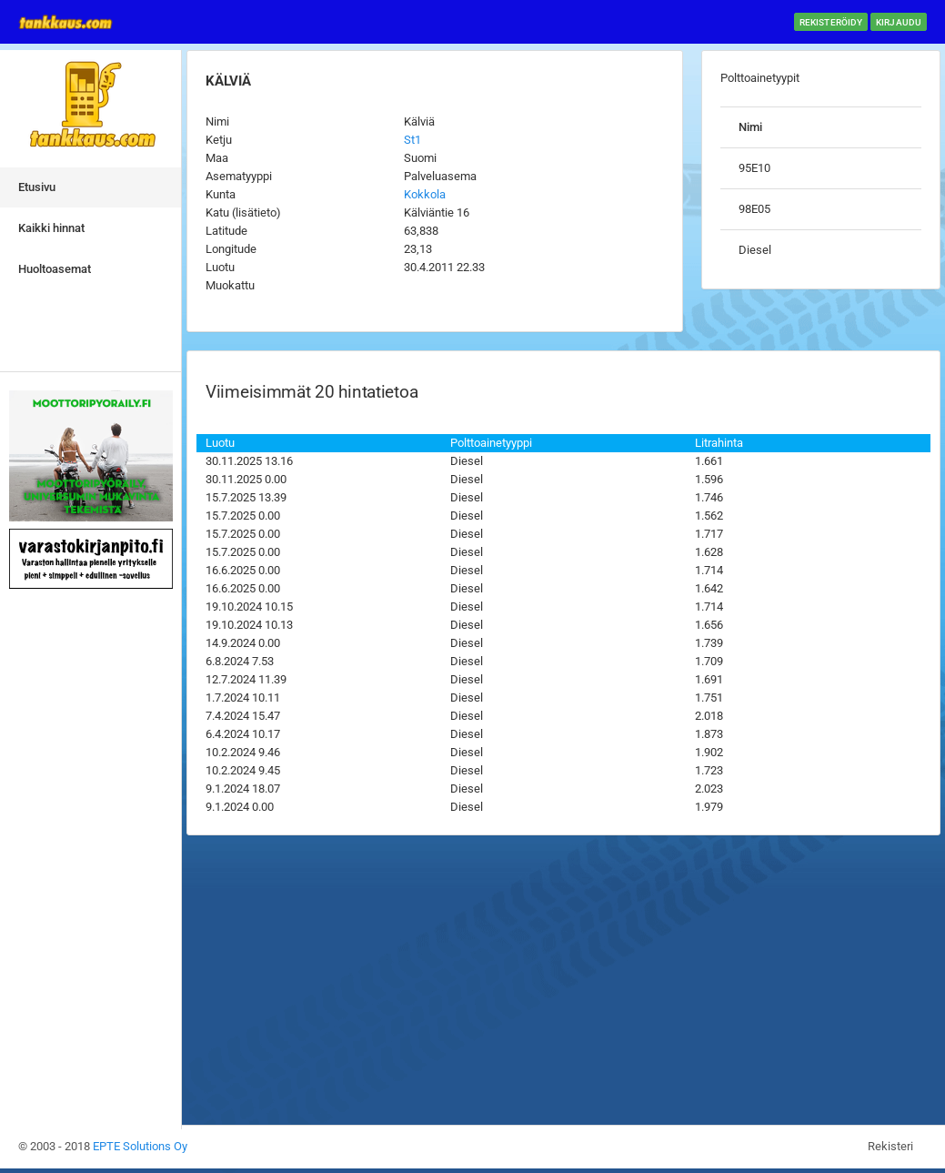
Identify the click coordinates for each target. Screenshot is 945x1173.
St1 (412, 140)
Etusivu (36, 187)
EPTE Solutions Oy (140, 1146)
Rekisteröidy (830, 22)
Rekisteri (890, 1146)
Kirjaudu (898, 22)
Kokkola (425, 194)
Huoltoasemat (54, 269)
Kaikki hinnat (51, 228)
